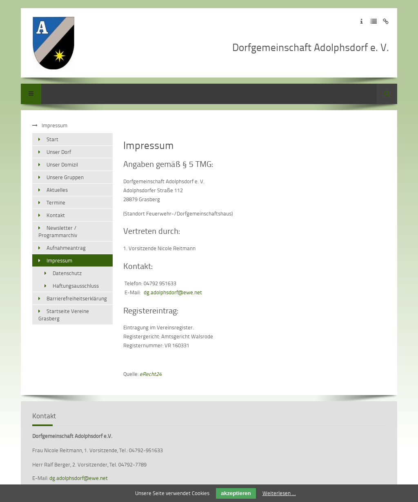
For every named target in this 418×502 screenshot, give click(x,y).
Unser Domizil (62, 164)
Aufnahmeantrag (66, 247)
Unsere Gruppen (65, 177)
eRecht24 (151, 374)
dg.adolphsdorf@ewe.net (173, 292)
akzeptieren (236, 493)
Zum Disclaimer (386, 21)
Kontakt (56, 215)
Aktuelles (57, 189)
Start (52, 139)
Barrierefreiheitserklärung (77, 298)
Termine (56, 202)
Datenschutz (67, 273)
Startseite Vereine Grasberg (63, 314)
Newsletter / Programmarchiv (57, 231)
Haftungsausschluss (76, 285)
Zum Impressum (361, 21)
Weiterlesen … (279, 493)
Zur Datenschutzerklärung (374, 21)
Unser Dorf (59, 151)
